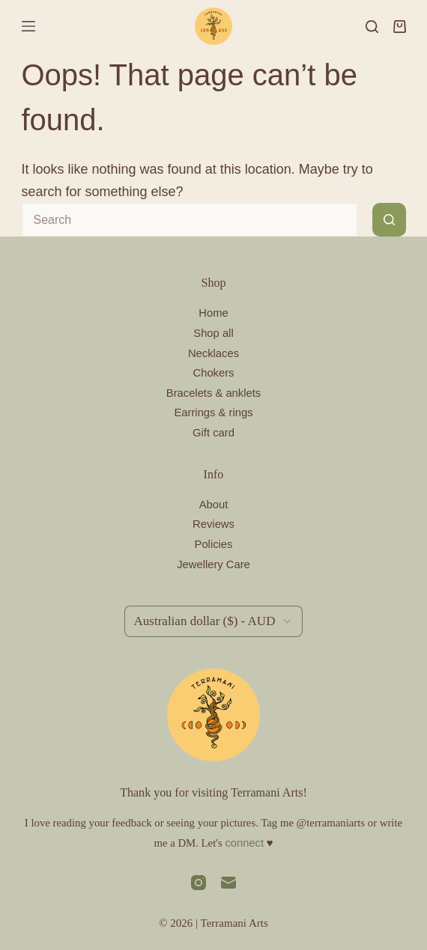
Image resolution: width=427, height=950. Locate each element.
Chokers (213, 373)
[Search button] (389, 220)
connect (244, 843)
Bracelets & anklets (213, 393)
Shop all (213, 333)
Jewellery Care (213, 564)
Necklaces (213, 353)
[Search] (372, 26)
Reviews (213, 524)
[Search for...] (189, 220)
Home (213, 313)
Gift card (213, 433)
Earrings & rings (213, 412)
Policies (214, 544)
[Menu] (28, 26)
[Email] (228, 882)
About (213, 505)
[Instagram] (198, 882)
